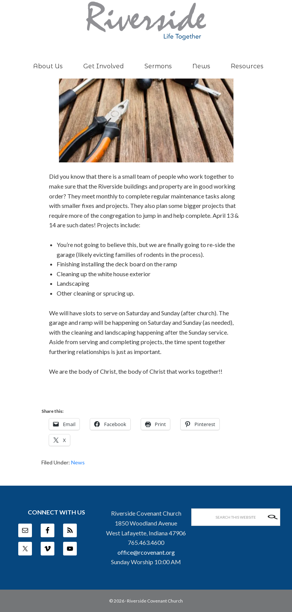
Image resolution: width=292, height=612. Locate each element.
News (78, 462)
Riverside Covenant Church (155, 601)
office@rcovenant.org (146, 552)
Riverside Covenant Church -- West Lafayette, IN (146, 21)
